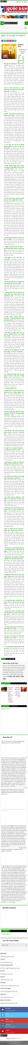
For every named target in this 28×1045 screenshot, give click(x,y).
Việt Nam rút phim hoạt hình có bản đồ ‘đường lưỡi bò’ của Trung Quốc (14, 334)
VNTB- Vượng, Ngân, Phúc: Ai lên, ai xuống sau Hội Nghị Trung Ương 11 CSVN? (14, 167)
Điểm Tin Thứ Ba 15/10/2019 (13, 35)
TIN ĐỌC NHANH (9, 388)
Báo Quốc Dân (6, 665)
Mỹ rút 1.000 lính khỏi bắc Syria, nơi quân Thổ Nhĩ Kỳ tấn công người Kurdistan (14, 413)
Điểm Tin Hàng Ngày (10, 658)
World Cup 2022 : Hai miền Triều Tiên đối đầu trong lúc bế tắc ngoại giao (14, 612)
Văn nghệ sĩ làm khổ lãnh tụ (14, 257)
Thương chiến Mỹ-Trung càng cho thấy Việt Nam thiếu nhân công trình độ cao (14, 294)
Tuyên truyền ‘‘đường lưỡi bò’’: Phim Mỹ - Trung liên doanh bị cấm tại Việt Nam (14, 318)
